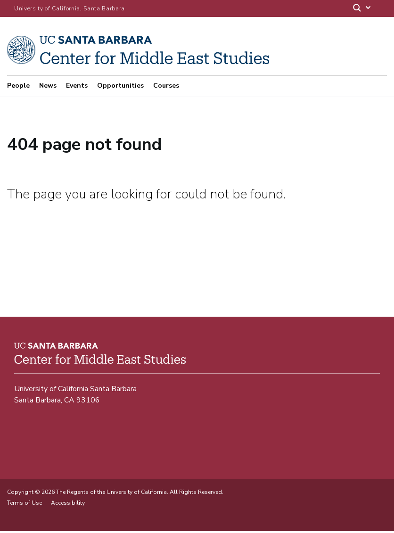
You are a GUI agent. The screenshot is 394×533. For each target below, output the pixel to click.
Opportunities (120, 85)
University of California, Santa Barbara (69, 8)
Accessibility (68, 504)
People (18, 85)
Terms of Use (24, 504)
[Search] (362, 8)
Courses (166, 85)
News (48, 85)
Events (77, 85)
